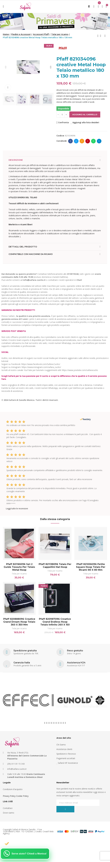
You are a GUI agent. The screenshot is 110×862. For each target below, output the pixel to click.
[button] (6, 67)
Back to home (101, 35)
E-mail (81, 141)
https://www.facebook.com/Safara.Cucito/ (40, 364)
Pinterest (87, 141)
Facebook (70, 141)
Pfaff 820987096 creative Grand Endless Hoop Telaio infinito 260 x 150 (55, 622)
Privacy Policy (9, 796)
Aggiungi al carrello (84, 114)
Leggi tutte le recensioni (17, 508)
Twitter (76, 141)
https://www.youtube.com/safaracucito (80, 370)
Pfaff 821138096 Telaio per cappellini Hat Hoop (55, 565)
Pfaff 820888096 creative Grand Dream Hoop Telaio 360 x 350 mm (19, 622)
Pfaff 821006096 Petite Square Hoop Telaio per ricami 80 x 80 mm (90, 567)
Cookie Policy (22, 796)
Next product (105, 35)
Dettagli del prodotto (23, 246)
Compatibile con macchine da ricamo (31, 254)
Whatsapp (93, 141)
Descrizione (16, 160)
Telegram (99, 141)
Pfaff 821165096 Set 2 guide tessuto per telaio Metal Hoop (19, 567)
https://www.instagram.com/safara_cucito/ (41, 367)
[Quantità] (62, 114)
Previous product (98, 35)
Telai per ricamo (19, 573)
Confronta (63, 122)
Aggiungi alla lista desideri (85, 122)
